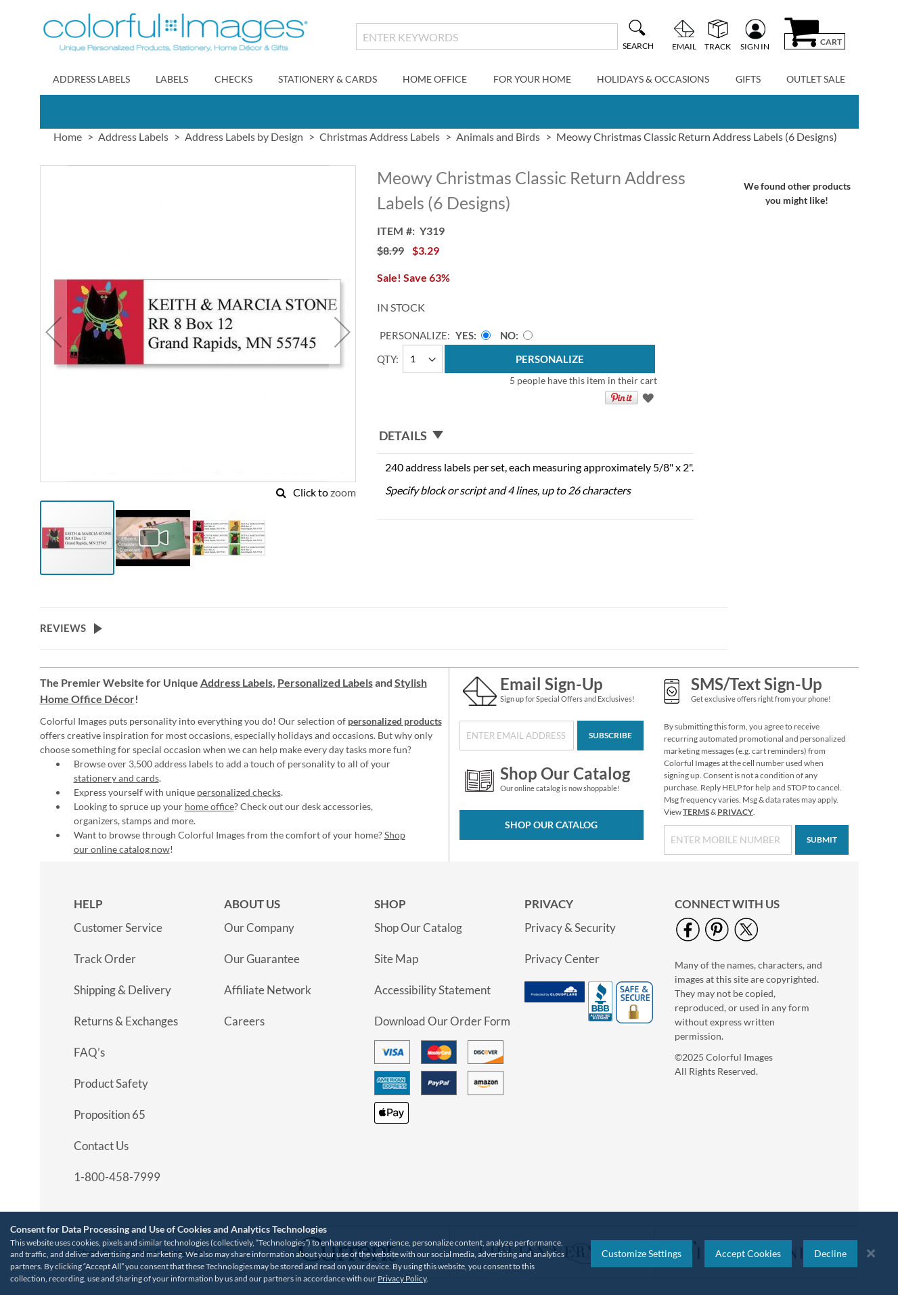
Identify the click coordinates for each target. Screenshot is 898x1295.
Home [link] (67, 136)
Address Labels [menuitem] (91, 79)
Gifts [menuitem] (748, 79)
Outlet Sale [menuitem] (815, 79)
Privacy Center (562, 959)
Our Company (259, 927)
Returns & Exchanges (126, 1021)
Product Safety (111, 1083)
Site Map (396, 959)
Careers (244, 1021)
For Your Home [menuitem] (532, 79)
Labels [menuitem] (172, 79)
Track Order (105, 959)
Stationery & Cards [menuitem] (327, 79)
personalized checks (239, 792)
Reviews (63, 628)
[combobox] (487, 36)
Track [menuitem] (717, 46)
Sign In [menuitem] (754, 46)
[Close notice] (871, 1253)
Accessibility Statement (432, 990)
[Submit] (822, 840)
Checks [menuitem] (233, 79)
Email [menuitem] (684, 46)
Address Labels (236, 682)
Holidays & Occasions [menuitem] (653, 79)
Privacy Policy (402, 1278)
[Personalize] (550, 359)
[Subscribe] (610, 735)
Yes (464, 335)
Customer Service (118, 927)
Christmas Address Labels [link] (379, 136)
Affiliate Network (267, 990)
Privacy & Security (570, 927)
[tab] (535, 436)
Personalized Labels (325, 682)
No (508, 335)
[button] (53, 332)
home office (209, 806)
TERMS (696, 812)
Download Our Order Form (442, 1021)
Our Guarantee (262, 959)
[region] (449, 1253)
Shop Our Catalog (551, 824)
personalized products (395, 721)
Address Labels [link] (133, 136)
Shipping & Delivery (122, 990)
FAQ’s (89, 1052)
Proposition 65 (109, 1114)
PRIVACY (735, 812)
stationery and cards (116, 778)
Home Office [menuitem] (435, 79)
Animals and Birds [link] (498, 136)
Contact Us (101, 1146)
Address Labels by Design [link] (244, 136)
